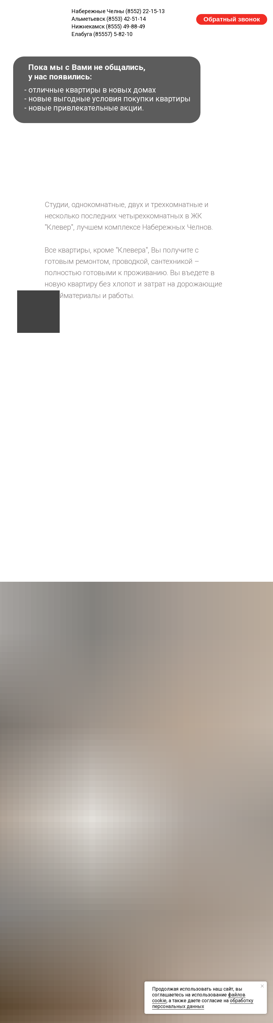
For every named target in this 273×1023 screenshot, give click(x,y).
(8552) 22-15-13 (145, 11)
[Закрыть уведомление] (262, 986)
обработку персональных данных (202, 1003)
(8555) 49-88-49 (125, 26)
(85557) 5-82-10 (113, 34)
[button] (231, 19)
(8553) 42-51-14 (126, 19)
